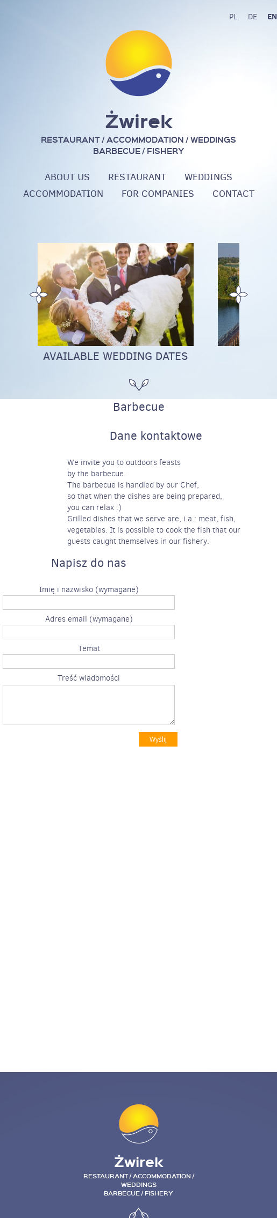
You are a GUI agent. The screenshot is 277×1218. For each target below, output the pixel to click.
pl (233, 16)
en (272, 16)
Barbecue (139, 407)
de (252, 16)
